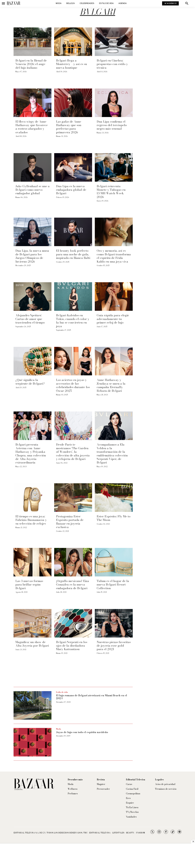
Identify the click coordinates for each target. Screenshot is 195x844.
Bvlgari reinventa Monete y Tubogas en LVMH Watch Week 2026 (111, 191)
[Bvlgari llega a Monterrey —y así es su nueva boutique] (73, 41)
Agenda (122, 3)
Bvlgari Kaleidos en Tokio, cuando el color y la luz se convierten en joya (72, 320)
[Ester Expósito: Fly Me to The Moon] (114, 497)
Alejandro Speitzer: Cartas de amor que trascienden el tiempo (30, 319)
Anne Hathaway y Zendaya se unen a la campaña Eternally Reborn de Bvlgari (111, 385)
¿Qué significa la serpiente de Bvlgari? (30, 382)
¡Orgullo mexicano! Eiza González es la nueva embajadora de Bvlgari (72, 584)
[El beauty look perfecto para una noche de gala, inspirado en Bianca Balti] (73, 232)
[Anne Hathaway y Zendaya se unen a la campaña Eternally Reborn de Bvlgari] (114, 361)
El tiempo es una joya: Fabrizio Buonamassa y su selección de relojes (31, 520)
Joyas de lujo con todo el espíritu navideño (82, 732)
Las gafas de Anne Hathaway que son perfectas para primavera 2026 (68, 127)
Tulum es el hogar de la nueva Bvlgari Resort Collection (113, 584)
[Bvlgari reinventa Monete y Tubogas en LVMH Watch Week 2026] (114, 167)
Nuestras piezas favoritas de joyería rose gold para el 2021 (114, 645)
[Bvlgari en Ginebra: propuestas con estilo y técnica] (114, 41)
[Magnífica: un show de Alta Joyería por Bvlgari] (32, 623)
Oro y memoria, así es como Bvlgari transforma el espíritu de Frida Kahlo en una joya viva (114, 256)
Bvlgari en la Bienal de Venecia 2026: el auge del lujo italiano (31, 64)
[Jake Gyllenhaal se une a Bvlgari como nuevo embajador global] (32, 167)
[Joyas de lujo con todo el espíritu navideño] (32, 742)
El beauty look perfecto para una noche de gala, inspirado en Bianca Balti (73, 254)
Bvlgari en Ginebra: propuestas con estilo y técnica (112, 64)
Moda (58, 3)
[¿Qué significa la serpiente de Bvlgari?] (32, 361)
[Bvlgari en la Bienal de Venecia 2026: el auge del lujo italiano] (32, 41)
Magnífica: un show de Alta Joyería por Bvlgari (32, 644)
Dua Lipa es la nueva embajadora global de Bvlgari (71, 190)
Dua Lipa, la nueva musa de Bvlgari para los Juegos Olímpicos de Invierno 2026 (32, 256)
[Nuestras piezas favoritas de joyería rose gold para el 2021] (114, 623)
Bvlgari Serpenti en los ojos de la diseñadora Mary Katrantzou (71, 645)
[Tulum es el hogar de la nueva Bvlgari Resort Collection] (114, 562)
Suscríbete (170, 3)
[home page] (13, 3)
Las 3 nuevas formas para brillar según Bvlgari (29, 584)
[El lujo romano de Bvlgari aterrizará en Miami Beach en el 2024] (32, 705)
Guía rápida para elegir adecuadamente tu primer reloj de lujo (113, 319)
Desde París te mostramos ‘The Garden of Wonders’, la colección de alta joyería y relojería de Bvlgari (73, 451)
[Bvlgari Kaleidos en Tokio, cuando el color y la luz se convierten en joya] (73, 296)
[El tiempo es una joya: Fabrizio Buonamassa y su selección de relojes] (32, 497)
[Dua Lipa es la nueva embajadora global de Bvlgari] (73, 167)
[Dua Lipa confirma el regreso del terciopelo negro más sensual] (114, 103)
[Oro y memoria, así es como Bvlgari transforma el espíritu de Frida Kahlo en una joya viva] (114, 232)
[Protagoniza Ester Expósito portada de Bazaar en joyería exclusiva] (73, 497)
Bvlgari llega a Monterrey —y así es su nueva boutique (71, 64)
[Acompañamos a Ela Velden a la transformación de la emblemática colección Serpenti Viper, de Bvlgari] (114, 425)
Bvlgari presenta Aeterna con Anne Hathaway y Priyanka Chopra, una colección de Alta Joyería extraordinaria (30, 453)
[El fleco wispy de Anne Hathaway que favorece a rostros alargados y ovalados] (32, 103)
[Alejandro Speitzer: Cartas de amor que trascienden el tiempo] (32, 296)
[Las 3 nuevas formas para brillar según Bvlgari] (32, 562)
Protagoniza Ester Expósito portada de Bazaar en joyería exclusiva (69, 521)
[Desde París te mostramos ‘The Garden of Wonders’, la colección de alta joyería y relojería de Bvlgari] (73, 425)
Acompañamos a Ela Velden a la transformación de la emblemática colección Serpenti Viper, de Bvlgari (112, 453)
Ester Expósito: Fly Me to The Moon (113, 518)
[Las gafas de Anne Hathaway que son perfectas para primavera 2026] (73, 103)
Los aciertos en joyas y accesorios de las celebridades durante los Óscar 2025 (73, 385)
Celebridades (87, 3)
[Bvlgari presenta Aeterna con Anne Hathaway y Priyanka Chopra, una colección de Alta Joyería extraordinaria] (32, 425)
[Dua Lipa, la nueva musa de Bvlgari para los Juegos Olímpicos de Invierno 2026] (32, 232)
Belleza (70, 3)
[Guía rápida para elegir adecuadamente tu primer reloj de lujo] (114, 296)
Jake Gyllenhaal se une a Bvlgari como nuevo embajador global (32, 190)
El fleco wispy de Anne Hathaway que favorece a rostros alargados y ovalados (31, 127)
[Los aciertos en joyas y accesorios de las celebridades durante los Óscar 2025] (73, 361)
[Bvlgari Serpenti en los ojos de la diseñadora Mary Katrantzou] (73, 623)
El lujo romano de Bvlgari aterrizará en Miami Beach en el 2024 (91, 697)
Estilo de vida (106, 3)
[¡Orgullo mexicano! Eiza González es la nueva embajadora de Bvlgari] (73, 562)
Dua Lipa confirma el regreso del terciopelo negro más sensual (112, 125)
